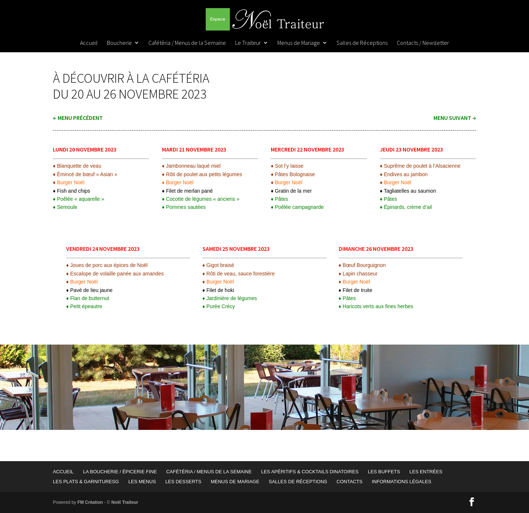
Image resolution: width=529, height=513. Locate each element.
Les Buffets (384, 471)
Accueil (89, 43)
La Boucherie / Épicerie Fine (120, 471)
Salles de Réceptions (362, 43)
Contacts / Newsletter (423, 43)
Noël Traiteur (124, 502)
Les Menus (142, 481)
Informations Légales (401, 481)
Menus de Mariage (298, 43)
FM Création (90, 502)
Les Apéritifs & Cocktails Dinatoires (310, 471)
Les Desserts (183, 481)
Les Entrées (425, 471)
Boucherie (119, 43)
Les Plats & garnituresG (86, 481)
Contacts (350, 481)
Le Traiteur (248, 43)
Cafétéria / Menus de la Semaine (187, 43)
